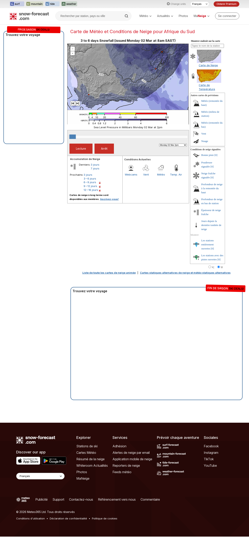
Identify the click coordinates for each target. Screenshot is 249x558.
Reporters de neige (126, 465)
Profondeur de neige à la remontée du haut (212, 188)
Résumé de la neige (90, 459)
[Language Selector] (40, 476)
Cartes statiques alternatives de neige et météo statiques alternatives (185, 272)
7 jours (95, 168)
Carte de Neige (208, 65)
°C (213, 267)
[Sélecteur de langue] (200, 4)
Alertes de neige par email (131, 453)
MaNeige (82, 478)
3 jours (95, 164)
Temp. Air (176, 174)
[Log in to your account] (227, 16)
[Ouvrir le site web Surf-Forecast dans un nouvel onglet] (17, 4)
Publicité (41, 499)
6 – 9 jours (90, 182)
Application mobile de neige (132, 459)
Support (58, 499)
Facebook (211, 446)
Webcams (131, 174)
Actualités (165, 16)
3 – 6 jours (90, 178)
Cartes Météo (86, 453)
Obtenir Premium (226, 3)
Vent (146, 174)
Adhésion (119, 446)
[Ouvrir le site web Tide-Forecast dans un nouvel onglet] (52, 4)
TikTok (209, 459)
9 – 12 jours (90, 186)
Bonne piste (207, 155)
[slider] (72, 137)
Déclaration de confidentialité (68, 518)
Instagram (211, 453)
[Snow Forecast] (29, 16)
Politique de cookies (104, 518)
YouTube (210, 465)
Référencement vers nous (117, 499)
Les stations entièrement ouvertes (207, 244)
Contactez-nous (81, 499)
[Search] (126, 16)
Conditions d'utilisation (30, 518)
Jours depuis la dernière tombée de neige (211, 225)
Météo (145, 16)
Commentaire (150, 499)
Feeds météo (121, 472)
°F (222, 267)
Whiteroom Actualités (92, 465)
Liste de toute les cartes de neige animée (109, 272)
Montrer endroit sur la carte (205, 41)
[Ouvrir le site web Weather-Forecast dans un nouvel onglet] (69, 4)
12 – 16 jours (91, 189)
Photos (183, 16)
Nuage (204, 141)
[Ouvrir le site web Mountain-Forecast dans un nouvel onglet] (34, 4)
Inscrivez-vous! (109, 199)
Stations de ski (87, 446)
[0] (215, 155)
